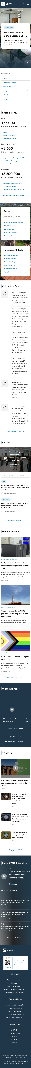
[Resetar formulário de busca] (26, 216)
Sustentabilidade (10, 268)
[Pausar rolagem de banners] (27, 62)
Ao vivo (12, 869)
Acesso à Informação (14, 980)
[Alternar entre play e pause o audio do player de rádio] (4, 876)
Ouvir (4, 907)
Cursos (15, 78)
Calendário (15, 95)
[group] (11, 709)
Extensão (8, 236)
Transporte (15, 91)
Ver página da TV (15, 850)
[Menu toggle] (28, 3)
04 (22, 62)
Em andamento (8, 476)
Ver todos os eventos (15, 520)
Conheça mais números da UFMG (15, 195)
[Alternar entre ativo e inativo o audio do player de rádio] (10, 884)
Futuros (22, 476)
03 (16, 62)
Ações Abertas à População (14, 1005)
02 (10, 62)
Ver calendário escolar (15, 431)
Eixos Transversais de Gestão (14, 989)
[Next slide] (21, 728)
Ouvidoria (14, 983)
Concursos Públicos (14, 1011)
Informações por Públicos (14, 993)
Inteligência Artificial (12, 258)
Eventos (14, 1043)
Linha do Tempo (14, 1033)
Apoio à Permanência (14, 1014)
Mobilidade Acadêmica (14, 1018)
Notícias (14, 1039)
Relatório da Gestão (14, 986)
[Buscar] (23, 216)
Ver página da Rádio (15, 938)
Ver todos (8, 272)
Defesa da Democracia (12, 255)
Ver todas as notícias (15, 678)
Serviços (15, 99)
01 (4, 62)
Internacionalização (11, 262)
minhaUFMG (15, 87)
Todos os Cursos (14, 1008)
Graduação (8, 226)
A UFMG (14, 1030)
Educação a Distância (12, 232)
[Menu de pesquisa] (24, 3)
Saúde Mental (9, 265)
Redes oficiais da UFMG (15, 741)
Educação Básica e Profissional (15, 222)
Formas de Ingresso (15, 82)
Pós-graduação (10, 229)
